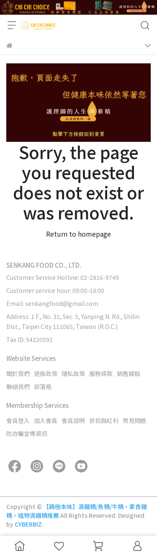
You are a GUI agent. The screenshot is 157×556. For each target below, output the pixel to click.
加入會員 (45, 420)
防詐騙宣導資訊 (26, 433)
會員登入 (18, 420)
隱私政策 (73, 373)
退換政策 (45, 373)
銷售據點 (128, 373)
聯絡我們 (18, 386)
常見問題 (134, 420)
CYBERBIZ (28, 524)
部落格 (42, 386)
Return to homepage (78, 234)
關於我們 (18, 373)
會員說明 (73, 420)
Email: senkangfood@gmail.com (52, 303)
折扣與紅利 (103, 420)
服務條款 (101, 373)
